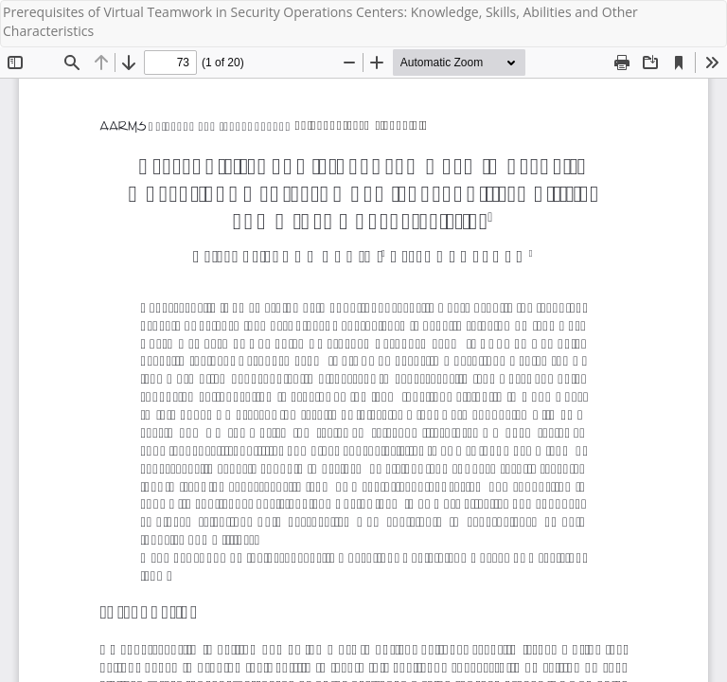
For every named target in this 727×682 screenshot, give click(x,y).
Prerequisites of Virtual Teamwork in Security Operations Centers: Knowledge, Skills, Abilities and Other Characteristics (320, 21)
